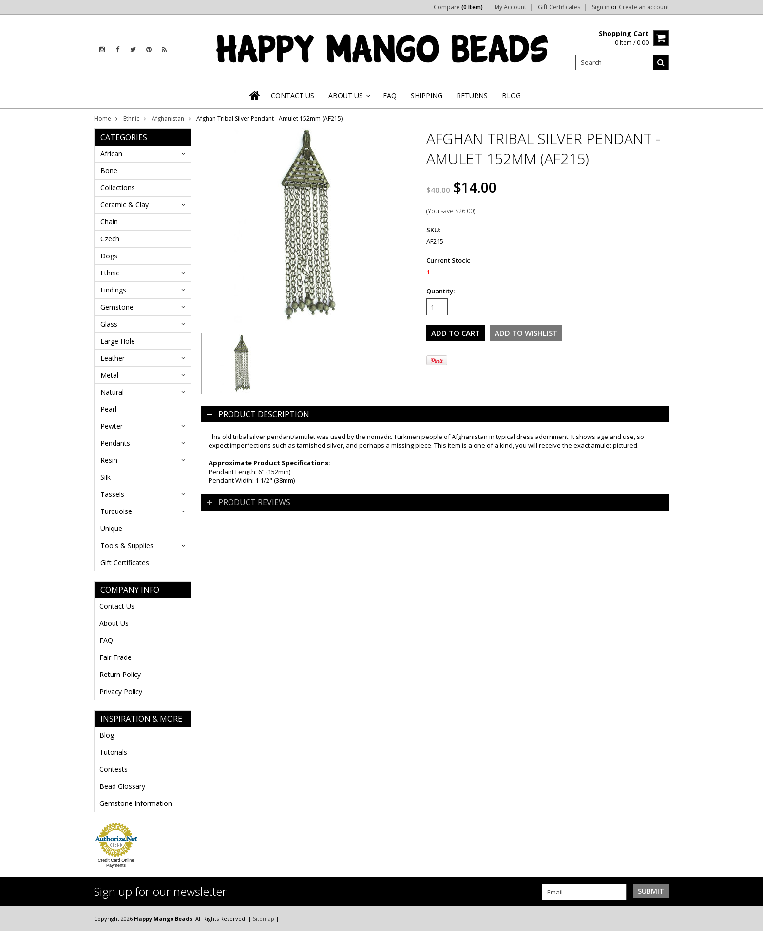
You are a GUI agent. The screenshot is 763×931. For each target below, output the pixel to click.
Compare (458, 7)
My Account (510, 7)
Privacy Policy (120, 691)
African (111, 153)
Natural (112, 392)
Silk (105, 477)
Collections (117, 187)
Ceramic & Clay (124, 204)
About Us (114, 623)
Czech (109, 238)
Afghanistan (168, 118)
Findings (113, 289)
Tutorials (113, 752)
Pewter (111, 426)
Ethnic (131, 118)
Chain (109, 221)
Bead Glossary (122, 786)
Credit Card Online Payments (116, 863)
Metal (109, 375)
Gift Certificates (559, 7)
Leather (112, 358)
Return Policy (120, 674)
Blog (106, 735)
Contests (113, 769)
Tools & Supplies (126, 545)
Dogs (108, 255)
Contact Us (116, 606)
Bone (108, 170)
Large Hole (117, 341)
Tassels (112, 494)
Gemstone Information (135, 803)
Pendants (115, 443)
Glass (108, 324)
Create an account (644, 7)
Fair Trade (115, 657)
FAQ (106, 640)
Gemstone (117, 306)
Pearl (108, 409)
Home (102, 118)
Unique (111, 528)
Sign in (601, 7)
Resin (108, 460)
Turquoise (116, 511)
